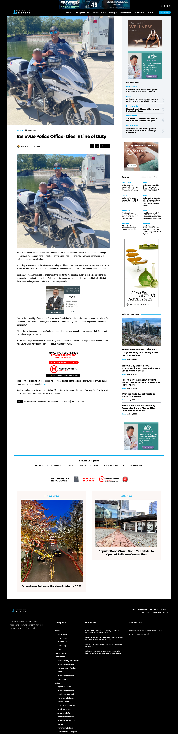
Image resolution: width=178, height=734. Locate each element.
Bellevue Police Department (35, 401)
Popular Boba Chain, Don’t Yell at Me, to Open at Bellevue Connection (126, 553)
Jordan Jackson (78, 401)
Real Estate (131, 86)
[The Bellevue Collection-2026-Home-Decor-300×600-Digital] (141, 273)
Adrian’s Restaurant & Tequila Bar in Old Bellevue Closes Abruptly (142, 120)
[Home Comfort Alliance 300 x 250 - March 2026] (63, 364)
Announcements (146, 177)
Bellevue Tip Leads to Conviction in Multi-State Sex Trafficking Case (142, 100)
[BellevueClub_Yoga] (145, 34)
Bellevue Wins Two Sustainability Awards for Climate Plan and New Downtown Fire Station (139, 408)
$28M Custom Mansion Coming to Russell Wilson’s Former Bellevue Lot (130, 188)
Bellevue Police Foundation (58, 401)
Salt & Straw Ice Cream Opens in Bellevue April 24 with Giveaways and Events (141, 130)
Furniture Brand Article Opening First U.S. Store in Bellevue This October (130, 216)
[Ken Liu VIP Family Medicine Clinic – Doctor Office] (145, 65)
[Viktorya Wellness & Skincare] (141, 156)
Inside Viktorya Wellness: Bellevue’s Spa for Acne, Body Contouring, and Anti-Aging (152, 230)
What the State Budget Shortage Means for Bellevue (129, 228)
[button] (153, 6)
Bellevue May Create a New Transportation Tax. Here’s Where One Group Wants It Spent (152, 202)
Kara (25, 146)
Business (125, 223)
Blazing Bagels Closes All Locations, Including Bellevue (142, 110)
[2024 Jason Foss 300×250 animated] (63, 301)
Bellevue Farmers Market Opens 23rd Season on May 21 (130, 200)
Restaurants (132, 106)
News (20, 130)
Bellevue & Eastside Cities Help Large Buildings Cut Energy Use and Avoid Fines (151, 188)
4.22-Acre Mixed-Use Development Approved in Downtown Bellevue (142, 90)
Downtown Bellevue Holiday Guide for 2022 (52, 586)
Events (124, 195)
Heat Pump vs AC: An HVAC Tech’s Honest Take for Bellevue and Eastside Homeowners (152, 216)
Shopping (126, 210)
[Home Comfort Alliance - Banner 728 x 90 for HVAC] (89, 479)
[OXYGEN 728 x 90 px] (94, 4)
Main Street (131, 116)
